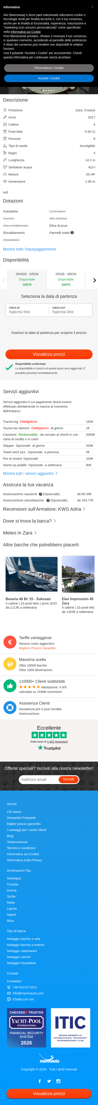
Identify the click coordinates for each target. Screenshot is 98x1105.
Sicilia (11, 896)
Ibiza (10, 920)
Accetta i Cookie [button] (49, 78)
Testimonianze (17, 842)
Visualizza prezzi (49, 354)
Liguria (12, 908)
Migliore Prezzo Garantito (37, 648)
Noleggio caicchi (19, 957)
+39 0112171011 (22, 987)
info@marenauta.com (25, 993)
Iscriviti (68, 779)
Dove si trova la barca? (29, 521)
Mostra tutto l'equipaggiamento (29, 249)
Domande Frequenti (21, 818)
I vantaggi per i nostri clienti (26, 830)
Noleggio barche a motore (25, 945)
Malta (11, 902)
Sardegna (14, 878)
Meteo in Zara (20, 533)
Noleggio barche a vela (23, 939)
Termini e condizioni (21, 848)
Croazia (12, 884)
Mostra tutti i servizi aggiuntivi (30, 473)
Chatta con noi (20, 999)
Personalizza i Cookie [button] (49, 68)
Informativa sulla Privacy (24, 860)
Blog (10, 836)
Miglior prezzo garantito (24, 824)
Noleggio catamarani (22, 951)
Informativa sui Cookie (23, 854)
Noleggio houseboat (21, 963)
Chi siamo (14, 811)
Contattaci (14, 981)
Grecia (11, 890)
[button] (92, 6)
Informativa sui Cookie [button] (26, 31)
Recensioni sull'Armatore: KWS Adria (44, 509)
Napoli (11, 914)
